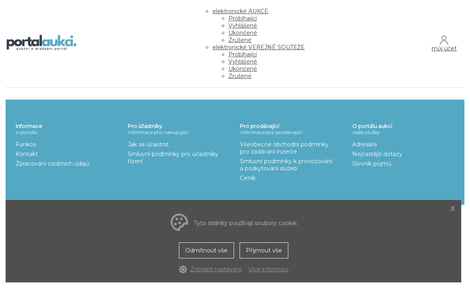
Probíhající (242, 18)
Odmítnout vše (206, 250)
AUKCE (240, 11)
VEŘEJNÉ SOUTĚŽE (258, 47)
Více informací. (268, 269)
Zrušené (240, 40)
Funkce (26, 144)
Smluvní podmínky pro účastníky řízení (173, 157)
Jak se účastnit (148, 144)
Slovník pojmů (371, 163)
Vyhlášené (242, 25)
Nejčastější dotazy (377, 154)
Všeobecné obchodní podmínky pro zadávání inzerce (284, 148)
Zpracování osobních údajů (52, 163)
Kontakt (27, 154)
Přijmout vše (264, 250)
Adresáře (364, 144)
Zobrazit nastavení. (216, 269)
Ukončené (242, 32)
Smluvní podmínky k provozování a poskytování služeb (286, 165)
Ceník (248, 178)
